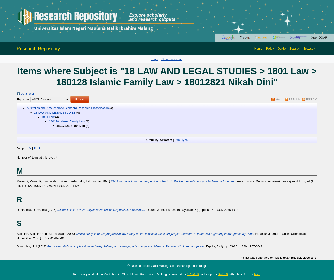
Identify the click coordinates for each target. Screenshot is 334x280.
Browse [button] (308, 48)
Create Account (171, 59)
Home (258, 48)
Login (154, 59)
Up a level (27, 93)
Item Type (181, 140)
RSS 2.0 (311, 99)
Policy (270, 48)
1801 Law (48, 117)
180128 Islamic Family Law (67, 121)
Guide (282, 48)
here (257, 274)
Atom (278, 99)
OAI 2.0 (223, 274)
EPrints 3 (193, 274)
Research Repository (38, 48)
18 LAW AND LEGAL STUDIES (54, 112)
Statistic (294, 48)
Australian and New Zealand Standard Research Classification (68, 108)
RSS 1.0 (294, 99)
